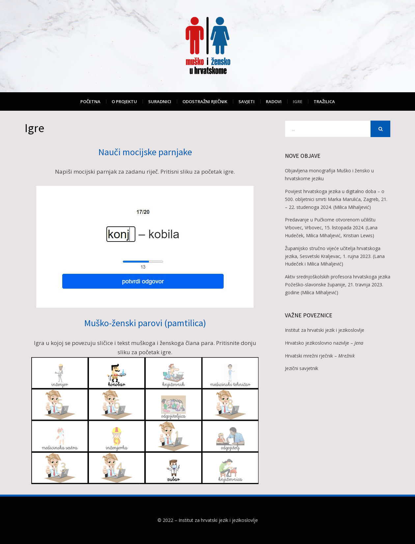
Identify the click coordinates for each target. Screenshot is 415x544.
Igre (297, 101)
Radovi (274, 101)
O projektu (124, 101)
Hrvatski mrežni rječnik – (320, 356)
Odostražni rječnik (204, 101)
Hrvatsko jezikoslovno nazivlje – (324, 343)
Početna (90, 101)
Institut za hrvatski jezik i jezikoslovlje (324, 330)
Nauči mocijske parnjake (145, 152)
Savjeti (246, 101)
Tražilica (324, 101)
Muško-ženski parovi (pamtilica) (145, 323)
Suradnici (159, 101)
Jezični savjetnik (301, 368)
